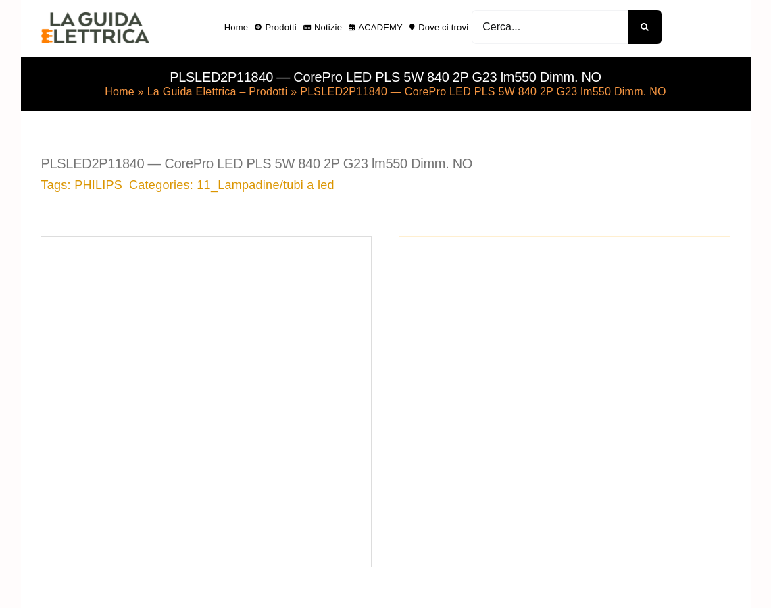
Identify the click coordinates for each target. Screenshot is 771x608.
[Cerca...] (550, 27)
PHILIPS (98, 185)
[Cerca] (645, 27)
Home (119, 91)
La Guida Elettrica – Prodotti (217, 91)
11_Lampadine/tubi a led (265, 185)
